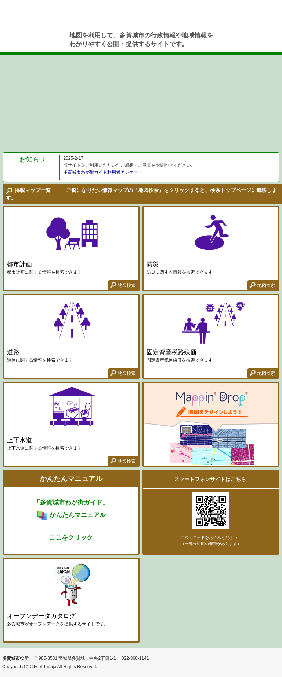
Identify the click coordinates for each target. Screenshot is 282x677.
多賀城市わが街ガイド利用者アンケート (102, 172)
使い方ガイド (265, 18)
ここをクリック (71, 537)
